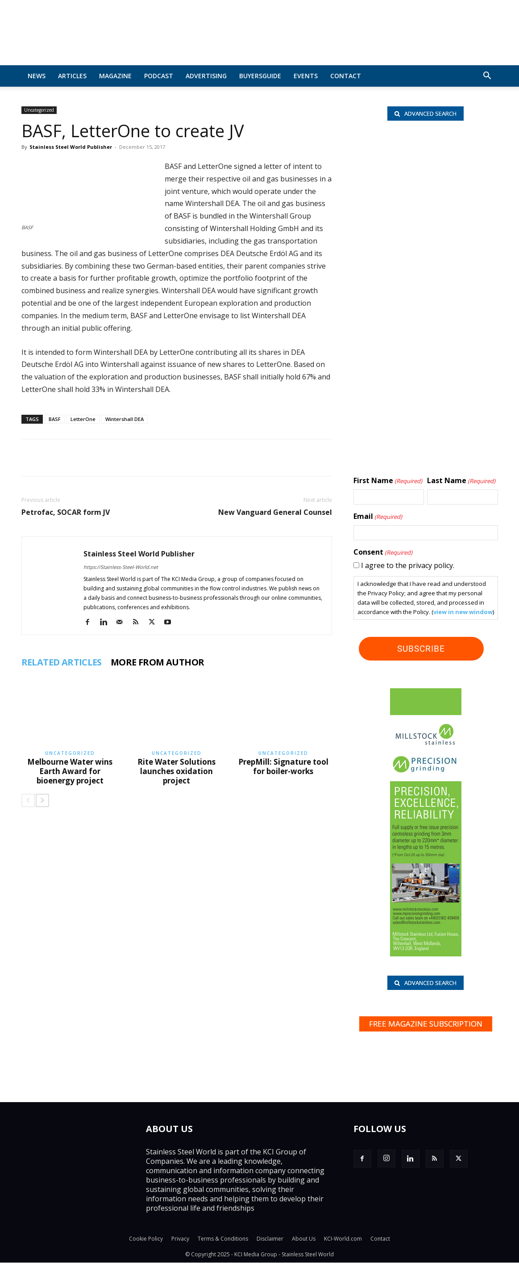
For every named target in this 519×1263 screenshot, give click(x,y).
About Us (304, 1239)
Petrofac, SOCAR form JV (65, 512)
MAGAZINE (115, 76)
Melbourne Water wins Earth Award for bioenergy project (69, 771)
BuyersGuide (260, 76)
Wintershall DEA (124, 419)
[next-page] (42, 800)
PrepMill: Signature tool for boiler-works (283, 766)
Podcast (158, 76)
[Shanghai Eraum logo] (425, 351)
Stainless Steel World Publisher (70, 146)
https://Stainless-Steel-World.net (120, 567)
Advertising (206, 76)
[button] (487, 76)
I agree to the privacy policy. (407, 565)
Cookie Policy (146, 1239)
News (37, 76)
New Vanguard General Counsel (275, 512)
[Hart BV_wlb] (425, 176)
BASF (55, 419)
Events (306, 76)
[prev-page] (28, 800)
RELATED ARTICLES (61, 662)
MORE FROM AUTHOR (157, 662)
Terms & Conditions (223, 1239)
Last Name (461, 481)
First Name (387, 481)
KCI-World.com (343, 1239)
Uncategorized (39, 110)
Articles (72, 76)
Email (377, 517)
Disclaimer (270, 1239)
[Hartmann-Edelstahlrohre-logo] (425, 403)
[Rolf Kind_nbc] (425, 235)
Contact (345, 76)
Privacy (180, 1239)
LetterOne (83, 419)
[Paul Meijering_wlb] (425, 290)
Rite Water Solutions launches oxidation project (176, 771)
